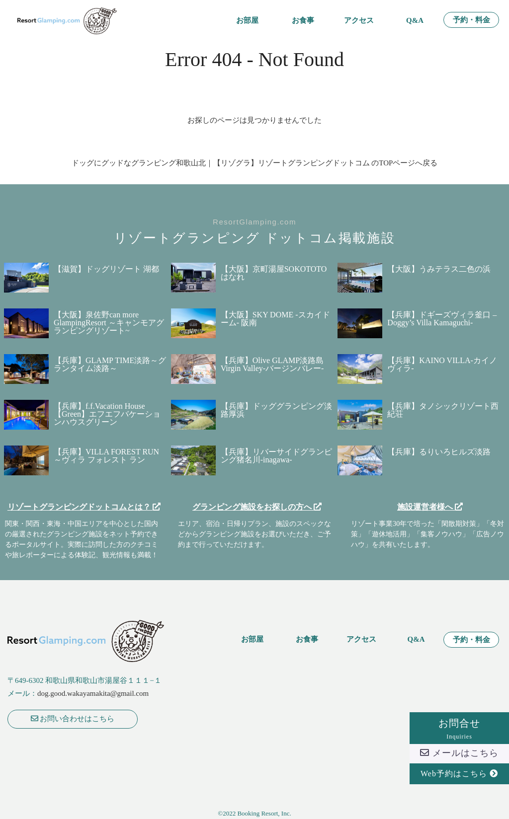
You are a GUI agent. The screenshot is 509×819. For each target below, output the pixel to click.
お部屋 (247, 20)
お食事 (303, 20)
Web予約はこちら (459, 773)
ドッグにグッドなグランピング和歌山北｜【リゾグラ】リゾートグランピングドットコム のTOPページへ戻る (255, 163)
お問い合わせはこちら (73, 719)
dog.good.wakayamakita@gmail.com (93, 693)
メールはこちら (459, 753)
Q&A (415, 20)
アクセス (359, 20)
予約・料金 (471, 20)
